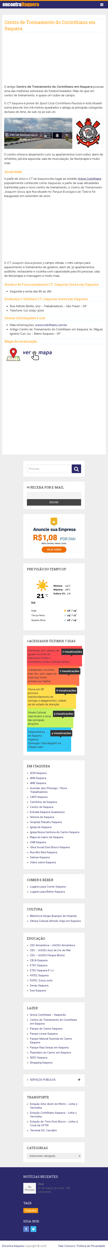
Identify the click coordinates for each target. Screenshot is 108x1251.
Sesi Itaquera (38, 990)
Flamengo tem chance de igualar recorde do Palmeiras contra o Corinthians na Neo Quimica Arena (48, 656)
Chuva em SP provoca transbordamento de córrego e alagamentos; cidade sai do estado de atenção (47, 697)
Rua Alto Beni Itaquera (43, 852)
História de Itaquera (42, 817)
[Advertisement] (54, 59)
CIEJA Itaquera (38, 960)
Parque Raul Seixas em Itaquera (49, 1047)
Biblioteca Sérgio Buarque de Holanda (53, 916)
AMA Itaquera (38, 778)
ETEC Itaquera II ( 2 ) (42, 970)
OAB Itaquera (38, 842)
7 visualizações (72, 651)
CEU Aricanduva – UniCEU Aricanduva (52, 945)
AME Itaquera (38, 783)
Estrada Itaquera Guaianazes (47, 812)
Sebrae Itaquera (40, 857)
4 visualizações (61, 733)
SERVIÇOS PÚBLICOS (43, 1079)
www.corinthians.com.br (51, 325)
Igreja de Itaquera (40, 827)
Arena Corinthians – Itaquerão (48, 1014)
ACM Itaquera (38, 773)
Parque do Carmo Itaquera (46, 1028)
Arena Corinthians (89, 178)
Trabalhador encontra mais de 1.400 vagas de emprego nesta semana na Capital (42, 675)
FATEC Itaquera (39, 975)
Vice (41, 1184)
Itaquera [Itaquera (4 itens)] (30, 1210)
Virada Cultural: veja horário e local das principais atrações (39, 718)
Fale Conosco (67, 1246)
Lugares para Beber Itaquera (47, 891)
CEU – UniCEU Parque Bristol (47, 955)
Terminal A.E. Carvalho (43, 1130)
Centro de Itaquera (41, 807)
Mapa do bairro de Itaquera (46, 837)
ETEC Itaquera (38, 965)
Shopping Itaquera (41, 1062)
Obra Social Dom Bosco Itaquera (50, 847)
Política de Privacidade (91, 1246)
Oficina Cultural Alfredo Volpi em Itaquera (55, 921)
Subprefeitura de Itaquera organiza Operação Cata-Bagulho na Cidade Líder (44, 739)
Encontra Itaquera (13, 1246)
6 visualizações (66, 690)
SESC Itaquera (38, 1057)
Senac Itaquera (39, 985)
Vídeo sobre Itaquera (43, 862)
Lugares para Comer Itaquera (48, 886)
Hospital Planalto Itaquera (46, 822)
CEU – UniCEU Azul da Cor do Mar (50, 950)
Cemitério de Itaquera (43, 802)
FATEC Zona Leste (41, 980)
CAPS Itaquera (38, 797)
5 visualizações (63, 713)
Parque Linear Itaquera (44, 1033)
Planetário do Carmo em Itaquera (50, 1052)
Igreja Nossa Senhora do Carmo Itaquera (54, 832)
